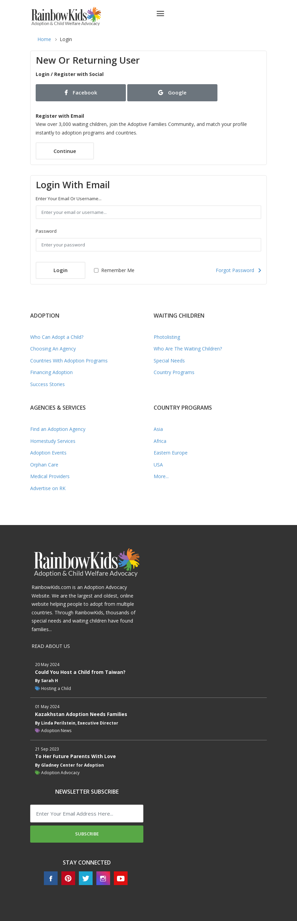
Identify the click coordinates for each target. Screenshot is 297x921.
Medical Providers (50, 476)
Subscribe (87, 834)
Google (172, 92)
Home (44, 39)
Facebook (81, 92)
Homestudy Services (52, 441)
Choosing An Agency (53, 348)
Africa (160, 441)
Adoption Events (48, 452)
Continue (65, 151)
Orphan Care (44, 464)
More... (161, 476)
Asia (158, 429)
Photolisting (167, 337)
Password (46, 231)
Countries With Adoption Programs (69, 360)
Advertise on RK (48, 488)
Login (61, 270)
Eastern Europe (171, 452)
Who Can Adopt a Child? (56, 337)
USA (158, 464)
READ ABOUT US (51, 646)
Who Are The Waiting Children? (188, 348)
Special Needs (169, 360)
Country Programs (174, 372)
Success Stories (47, 384)
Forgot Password (238, 270)
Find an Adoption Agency (57, 429)
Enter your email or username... (69, 198)
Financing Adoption (51, 372)
